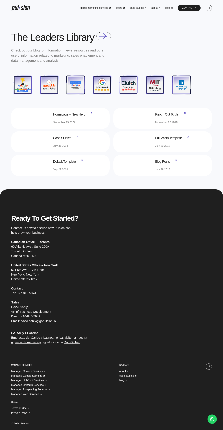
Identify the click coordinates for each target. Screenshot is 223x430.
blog (169, 8)
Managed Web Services (25, 394)
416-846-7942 (30, 316)
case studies (138, 8)
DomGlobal (71, 342)
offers (120, 8)
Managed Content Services (27, 371)
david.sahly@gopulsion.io (38, 321)
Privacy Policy (19, 412)
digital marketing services (95, 8)
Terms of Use (19, 408)
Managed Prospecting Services (29, 389)
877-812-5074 (26, 293)
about (155, 8)
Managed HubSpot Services (27, 380)
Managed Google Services (26, 375)
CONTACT (189, 8)
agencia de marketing (26, 342)
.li (209, 7)
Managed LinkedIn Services (27, 384)
